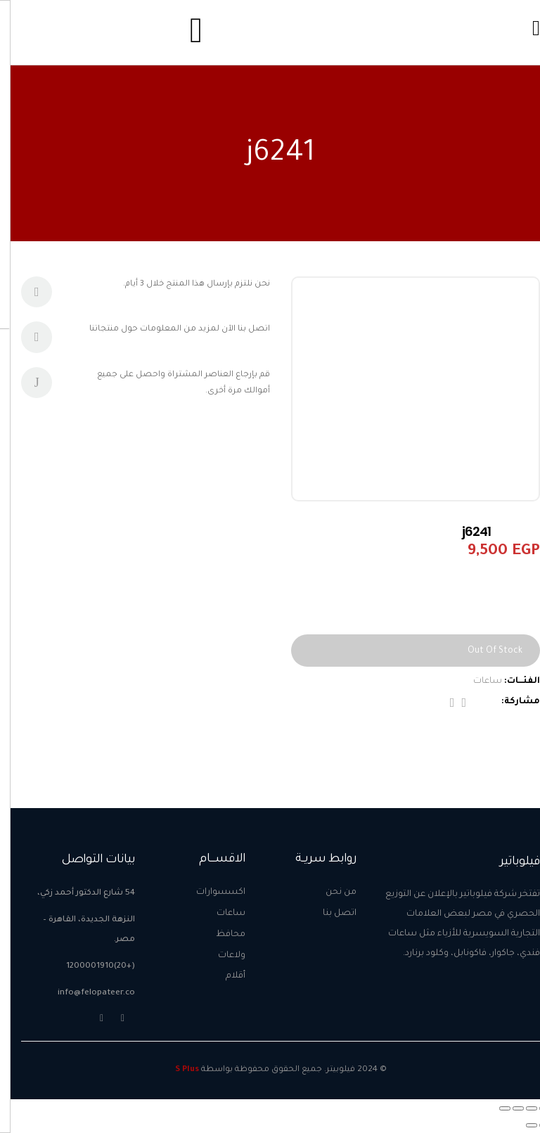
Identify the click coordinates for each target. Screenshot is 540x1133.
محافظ (220, 935)
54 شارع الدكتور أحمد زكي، (75, 893)
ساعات (477, 681)
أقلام (225, 976)
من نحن (330, 892)
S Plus (176, 1070)
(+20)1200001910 (90, 966)
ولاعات (221, 956)
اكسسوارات (210, 892)
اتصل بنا (329, 913)
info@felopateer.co (85, 993)
